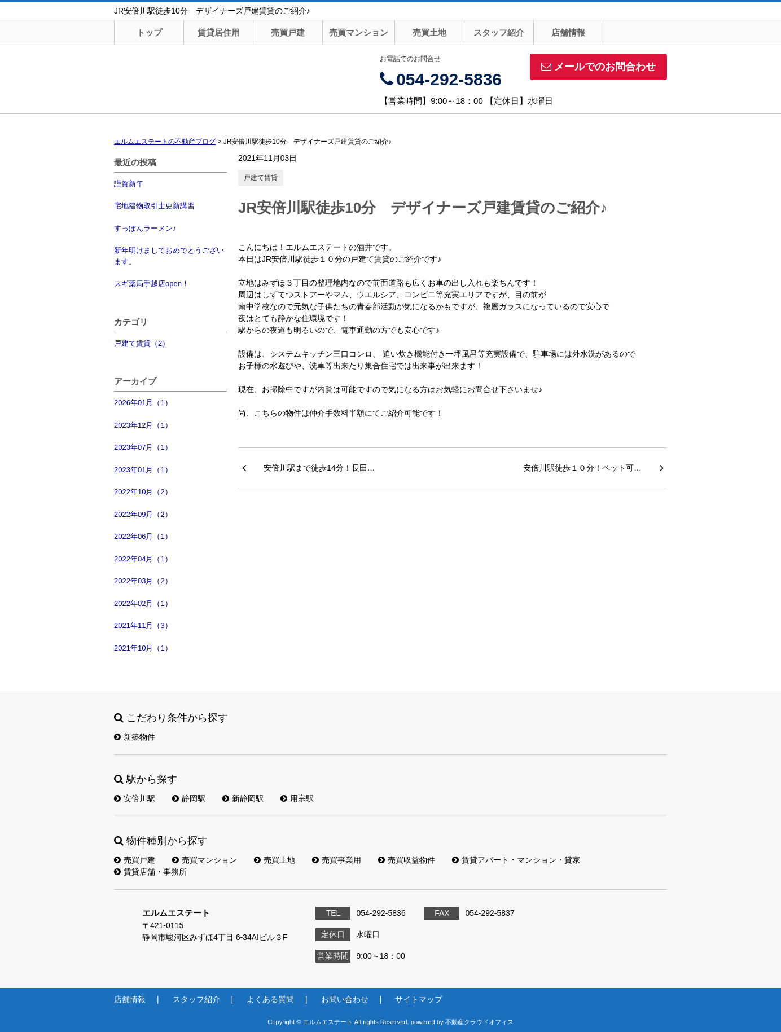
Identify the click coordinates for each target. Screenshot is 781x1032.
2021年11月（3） (143, 625)
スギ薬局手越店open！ (151, 283)
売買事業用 (336, 859)
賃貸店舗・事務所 (150, 871)
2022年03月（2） (143, 581)
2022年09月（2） (143, 514)
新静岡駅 (243, 798)
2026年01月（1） (143, 402)
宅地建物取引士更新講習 (154, 205)
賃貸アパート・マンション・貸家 (516, 859)
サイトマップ (418, 999)
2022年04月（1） (143, 559)
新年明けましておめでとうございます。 (169, 256)
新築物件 (134, 736)
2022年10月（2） (143, 492)
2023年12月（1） (143, 425)
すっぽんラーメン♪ (145, 228)
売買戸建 (288, 32)
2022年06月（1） (143, 536)
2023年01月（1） (143, 470)
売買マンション (358, 32)
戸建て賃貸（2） (141, 343)
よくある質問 (270, 999)
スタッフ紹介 (498, 32)
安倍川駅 (134, 798)
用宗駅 (297, 798)
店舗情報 (568, 32)
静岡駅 (188, 798)
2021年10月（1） (143, 648)
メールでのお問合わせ (598, 66)
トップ (149, 32)
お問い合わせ (344, 999)
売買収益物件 (406, 859)
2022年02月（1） (143, 603)
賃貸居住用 (219, 32)
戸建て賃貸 (261, 178)
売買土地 (429, 32)
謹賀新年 (128, 183)
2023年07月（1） (143, 447)
